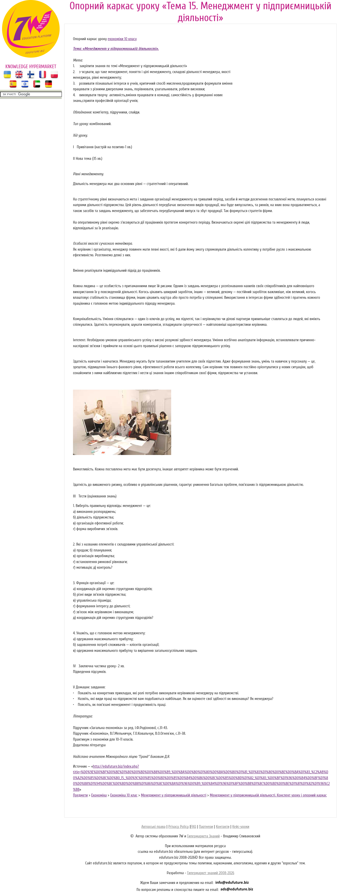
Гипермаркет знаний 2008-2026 (210, 873)
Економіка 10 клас (124, 795)
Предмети (80, 795)
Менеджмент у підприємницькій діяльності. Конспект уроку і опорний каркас (268, 795)
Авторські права (153, 827)
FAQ (193, 827)
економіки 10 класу (122, 39)
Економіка (99, 795)
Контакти (223, 827)
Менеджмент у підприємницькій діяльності (173, 795)
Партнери (206, 827)
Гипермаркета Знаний (203, 836)
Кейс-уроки (240, 827)
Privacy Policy (178, 827)
